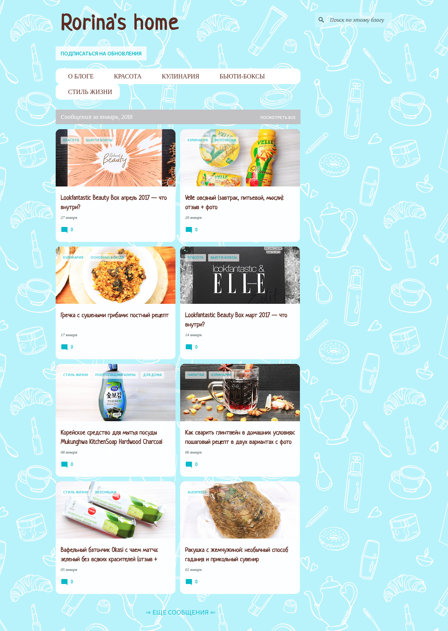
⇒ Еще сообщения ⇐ (181, 612)
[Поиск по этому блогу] (359, 19)
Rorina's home (120, 24)
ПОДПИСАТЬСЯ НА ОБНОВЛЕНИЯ (101, 53)
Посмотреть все (278, 117)
